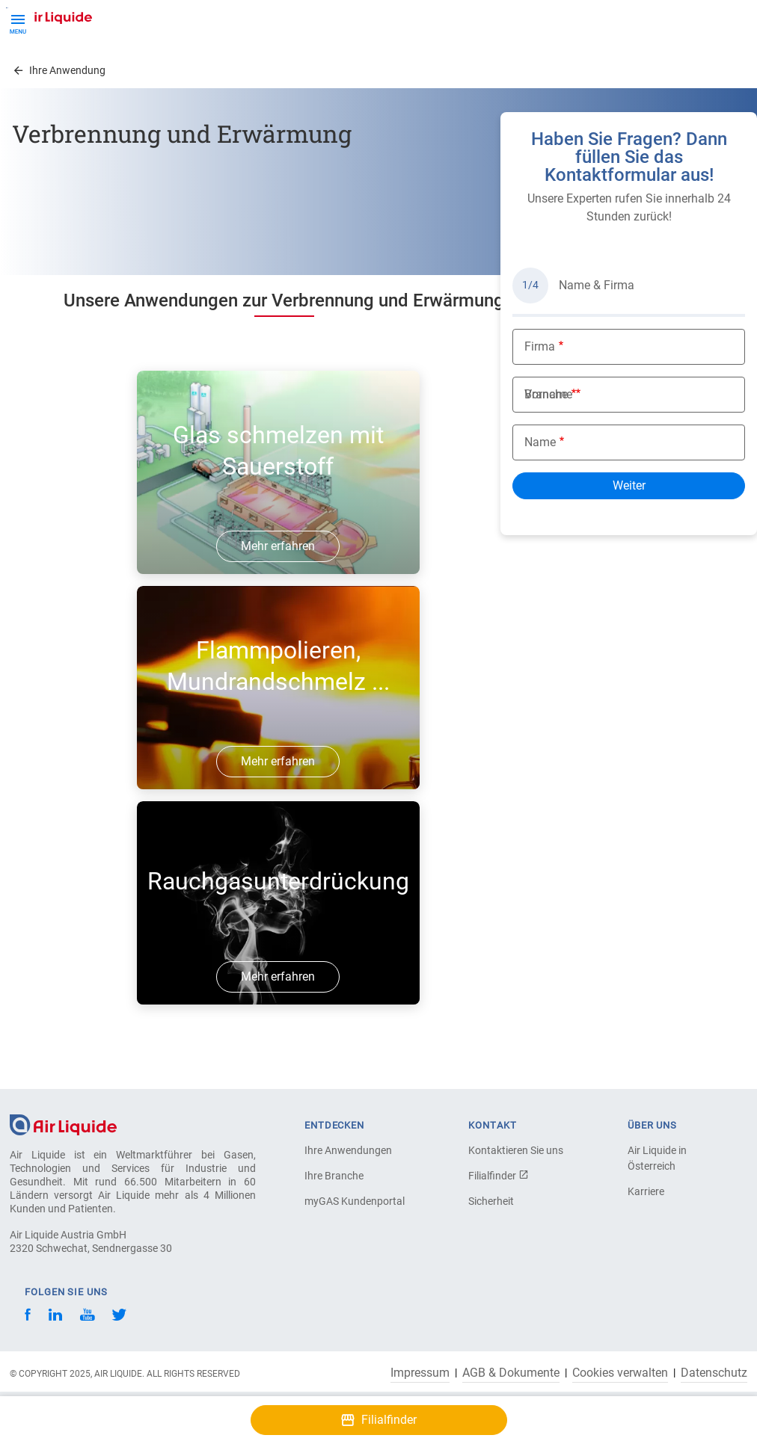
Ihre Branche (334, 1176)
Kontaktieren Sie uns (515, 1150)
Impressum (420, 1373)
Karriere (646, 1191)
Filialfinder (498, 1176)
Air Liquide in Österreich (657, 1158)
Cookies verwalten (620, 1373)
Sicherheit (491, 1201)
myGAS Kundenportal (354, 1201)
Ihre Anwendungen (348, 1150)
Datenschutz (714, 1373)
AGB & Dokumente (511, 1373)
